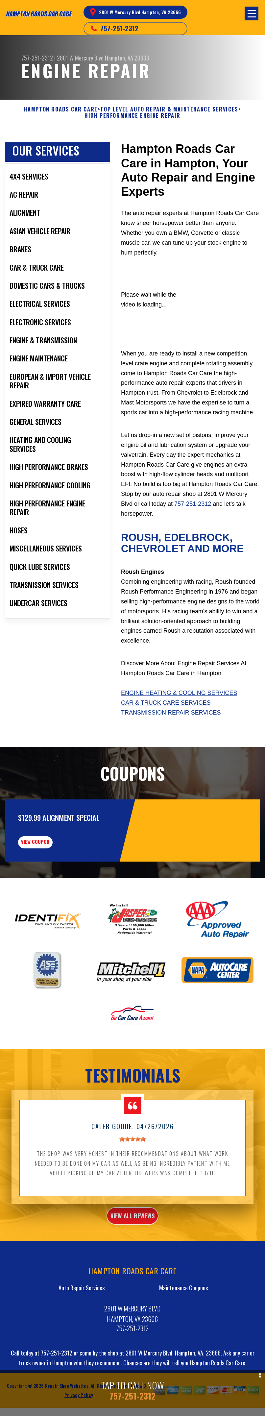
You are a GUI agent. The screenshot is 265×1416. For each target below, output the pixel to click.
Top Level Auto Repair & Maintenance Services (169, 109)
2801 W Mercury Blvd (80, 58)
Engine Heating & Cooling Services (179, 693)
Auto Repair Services (82, 1328)
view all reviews (132, 1256)
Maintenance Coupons (183, 1328)
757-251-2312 (119, 28)
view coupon (54, 878)
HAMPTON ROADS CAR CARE (61, 109)
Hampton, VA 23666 (127, 58)
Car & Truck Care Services (165, 702)
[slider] (132, 1179)
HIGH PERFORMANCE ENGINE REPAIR (132, 115)
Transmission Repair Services (171, 712)
